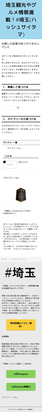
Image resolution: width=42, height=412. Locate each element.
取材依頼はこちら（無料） (21, 325)
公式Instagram (21, 374)
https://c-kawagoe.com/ (24, 249)
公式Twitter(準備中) (20, 387)
